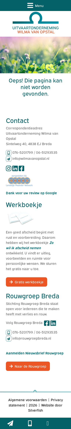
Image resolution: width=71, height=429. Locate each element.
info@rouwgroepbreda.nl (31, 338)
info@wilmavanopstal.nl (30, 158)
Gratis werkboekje (29, 281)
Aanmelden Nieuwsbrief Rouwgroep (34, 352)
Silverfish (35, 410)
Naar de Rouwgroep (30, 366)
